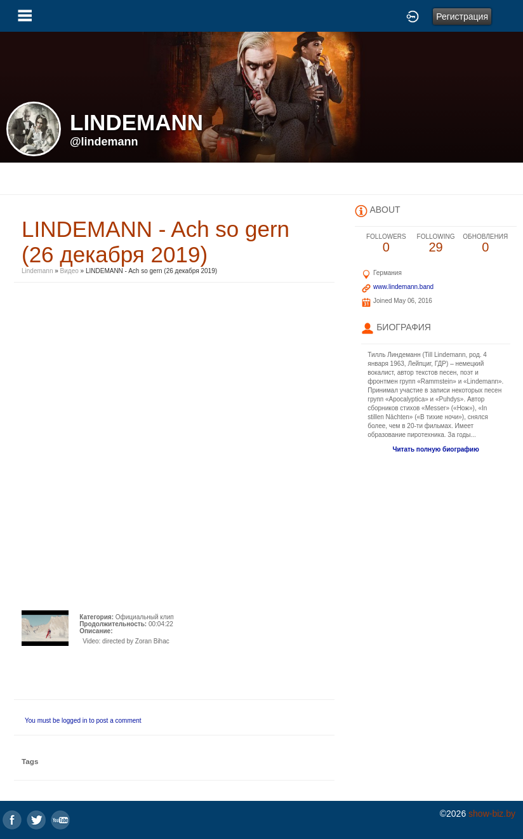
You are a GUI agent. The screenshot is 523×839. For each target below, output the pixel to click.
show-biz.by (491, 814)
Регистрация (462, 16)
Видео (69, 270)
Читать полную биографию (435, 449)
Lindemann (38, 270)
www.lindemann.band (403, 286)
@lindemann (104, 141)
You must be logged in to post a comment (83, 720)
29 (435, 243)
